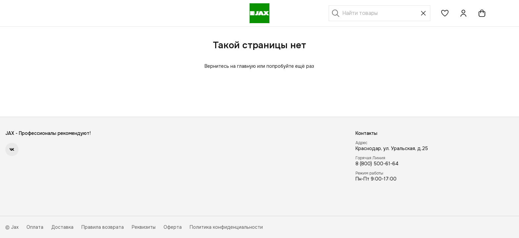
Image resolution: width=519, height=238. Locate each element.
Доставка (62, 227)
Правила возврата (102, 227)
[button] (445, 13)
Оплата (34, 227)
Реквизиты (144, 227)
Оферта (173, 227)
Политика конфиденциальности (226, 227)
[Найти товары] (379, 13)
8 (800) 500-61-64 (377, 164)
